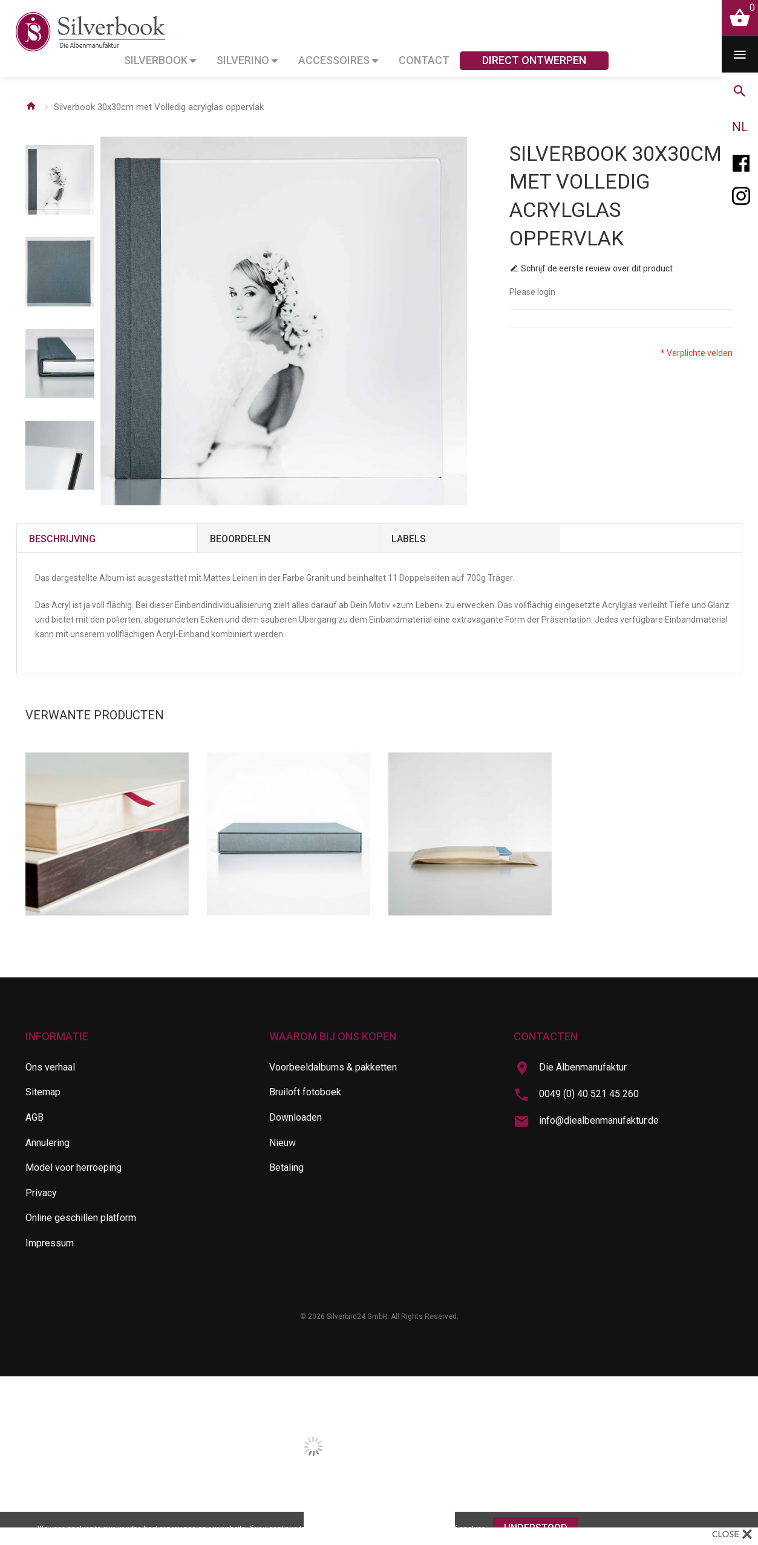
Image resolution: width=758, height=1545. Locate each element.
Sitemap (42, 1092)
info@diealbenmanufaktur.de (599, 1120)
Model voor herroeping (73, 1167)
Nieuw (282, 1142)
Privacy (41, 1193)
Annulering (47, 1142)
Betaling (286, 1167)
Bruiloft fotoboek (305, 1092)
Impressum (49, 1243)
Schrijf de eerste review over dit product (597, 268)
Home (30, 106)
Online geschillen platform (80, 1217)
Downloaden (295, 1117)
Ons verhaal (50, 1067)
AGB (34, 1117)
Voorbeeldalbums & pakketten (333, 1067)
